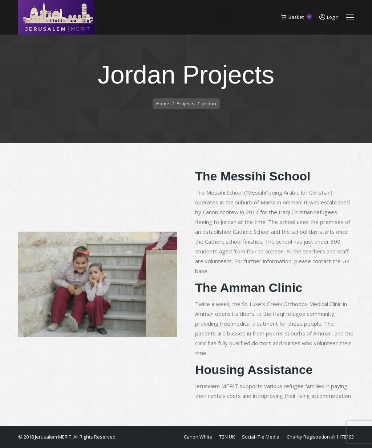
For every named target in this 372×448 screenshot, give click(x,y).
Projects (185, 103)
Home (162, 103)
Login (329, 17)
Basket (296, 17)
